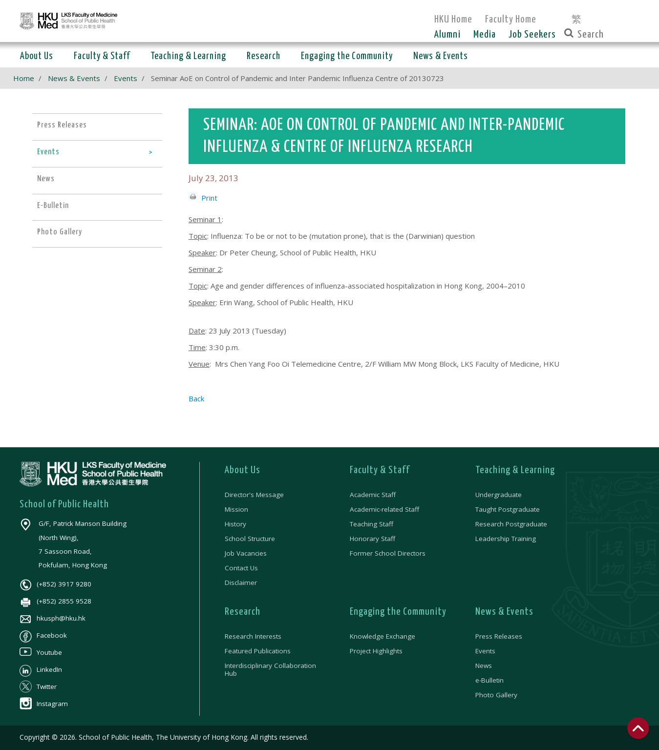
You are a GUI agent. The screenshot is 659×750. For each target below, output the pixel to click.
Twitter (38, 686)
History (235, 524)
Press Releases (498, 636)
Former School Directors (387, 553)
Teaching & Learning (515, 470)
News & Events (74, 78)
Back (196, 398)
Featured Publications (258, 650)
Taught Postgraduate (507, 509)
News (483, 665)
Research (242, 612)
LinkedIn (41, 669)
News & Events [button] (440, 56)
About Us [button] (36, 56)
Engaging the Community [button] (347, 56)
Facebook (43, 635)
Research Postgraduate (511, 524)
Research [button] (263, 56)
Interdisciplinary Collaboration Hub (270, 669)
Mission (236, 509)
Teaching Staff (371, 524)
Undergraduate (498, 494)
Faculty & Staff (380, 470)
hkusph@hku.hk (52, 618)
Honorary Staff (372, 538)
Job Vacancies (246, 553)
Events (125, 78)
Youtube (41, 652)
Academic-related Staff (384, 509)
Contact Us (241, 567)
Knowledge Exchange (382, 636)
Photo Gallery (496, 694)
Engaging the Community (398, 612)
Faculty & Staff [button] (102, 56)
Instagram (44, 703)
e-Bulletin (489, 680)
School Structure (250, 538)
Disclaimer (241, 582)
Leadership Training (505, 538)
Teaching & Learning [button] (188, 56)
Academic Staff (373, 494)
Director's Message (254, 494)
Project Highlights (376, 650)
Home (23, 78)
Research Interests (253, 636)
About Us (242, 470)
